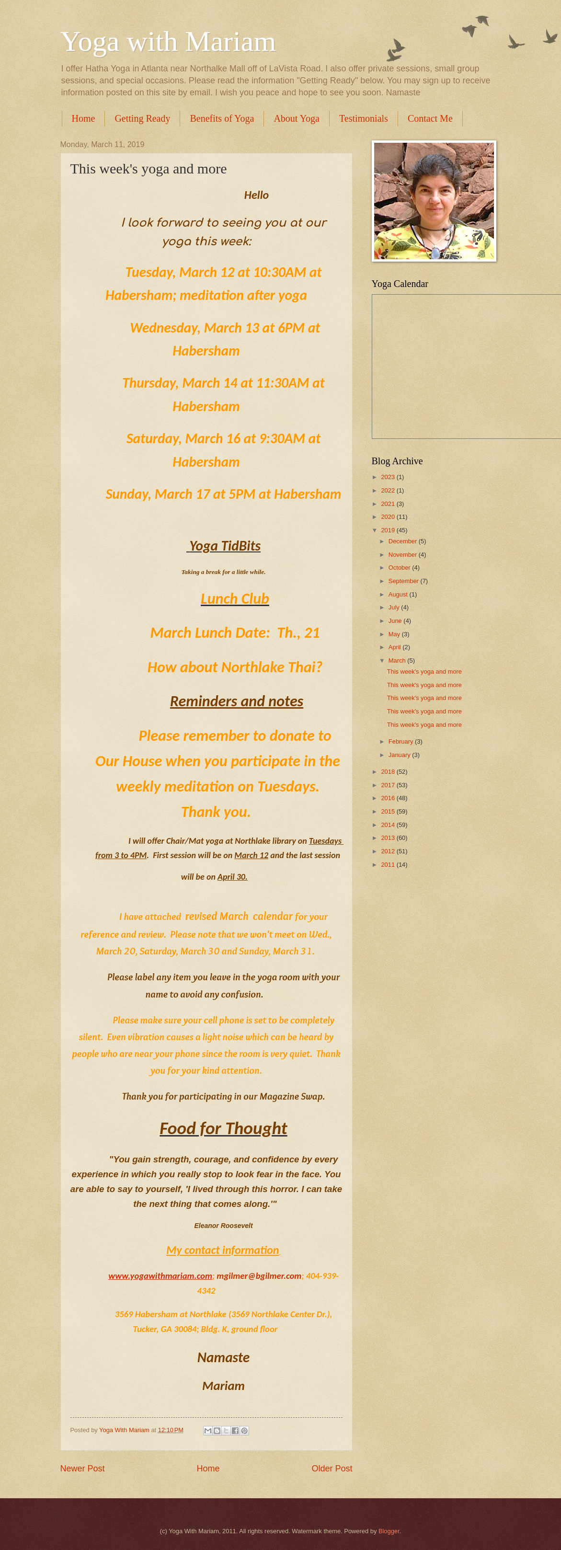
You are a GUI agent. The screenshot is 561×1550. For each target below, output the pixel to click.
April (395, 647)
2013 (388, 837)
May (395, 634)
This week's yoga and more (424, 671)
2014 (388, 824)
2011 (388, 864)
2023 (388, 477)
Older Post (331, 1468)
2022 (388, 490)
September (405, 581)
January (400, 754)
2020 (388, 516)
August (399, 594)
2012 (388, 851)
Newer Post (82, 1468)
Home (83, 118)
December (404, 541)
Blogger (389, 1531)
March (398, 660)
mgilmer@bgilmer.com (259, 1275)
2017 (388, 785)
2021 (388, 503)
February (402, 741)
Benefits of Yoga (222, 118)
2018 (388, 771)
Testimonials (363, 118)
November (404, 554)
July (395, 607)
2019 (388, 530)
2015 (388, 811)
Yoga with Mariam (168, 41)
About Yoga (297, 118)
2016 (388, 798)
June (396, 620)
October (400, 567)
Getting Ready (142, 118)
